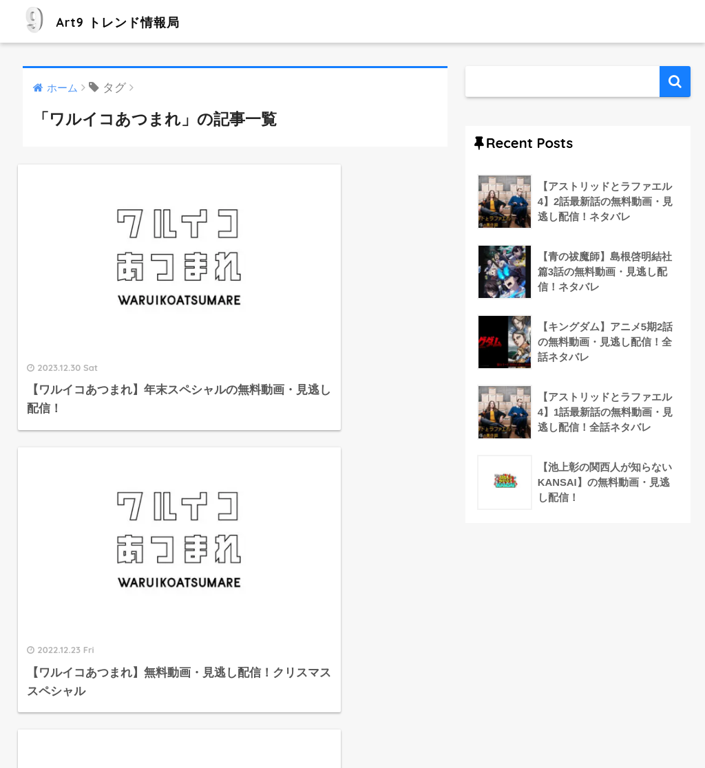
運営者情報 (297, 727)
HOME (352, 698)
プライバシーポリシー (387, 727)
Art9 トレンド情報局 (116, 21)
